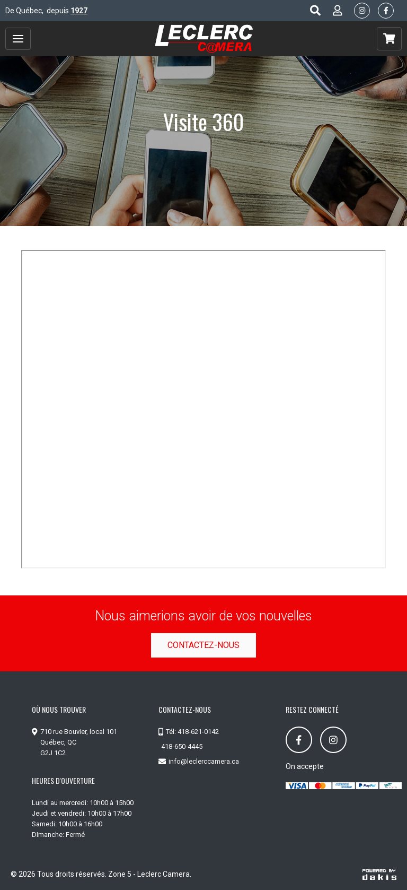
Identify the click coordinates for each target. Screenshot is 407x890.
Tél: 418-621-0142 (192, 732)
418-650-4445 (181, 746)
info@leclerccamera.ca (204, 761)
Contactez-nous (203, 645)
